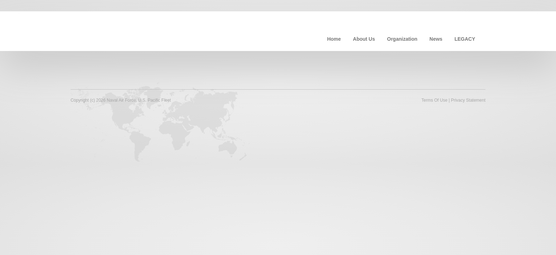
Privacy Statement (468, 100)
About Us (364, 39)
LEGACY (465, 39)
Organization (402, 39)
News (436, 39)
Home (334, 39)
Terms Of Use (434, 100)
